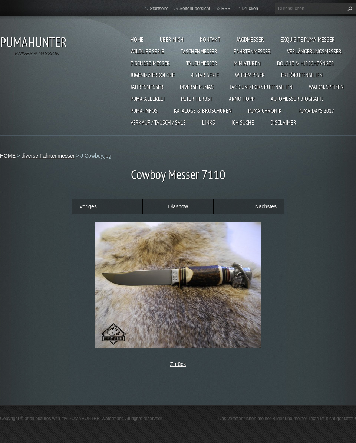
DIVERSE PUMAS (197, 86)
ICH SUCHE (242, 122)
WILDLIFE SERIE (147, 51)
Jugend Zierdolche (153, 75)
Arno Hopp (241, 98)
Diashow (178, 206)
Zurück (178, 364)
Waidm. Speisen (326, 86)
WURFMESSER (250, 75)
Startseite (158, 8)
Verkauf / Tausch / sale (158, 122)
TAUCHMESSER (201, 63)
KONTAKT (210, 39)
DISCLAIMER (283, 122)
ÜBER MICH (172, 39)
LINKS (208, 122)
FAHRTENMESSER (252, 51)
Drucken (249, 8)
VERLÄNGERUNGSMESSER (314, 51)
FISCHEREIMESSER (150, 63)
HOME (137, 39)
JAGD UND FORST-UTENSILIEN (261, 86)
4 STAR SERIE (205, 75)
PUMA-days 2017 (316, 110)
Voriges (88, 206)
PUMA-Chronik (265, 110)
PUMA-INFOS (144, 110)
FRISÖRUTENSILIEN (302, 75)
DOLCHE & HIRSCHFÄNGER (305, 63)
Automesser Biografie (297, 98)
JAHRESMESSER (147, 86)
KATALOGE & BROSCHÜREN (203, 110)
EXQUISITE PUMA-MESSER (307, 39)
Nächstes (266, 206)
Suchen (349, 8)
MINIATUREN (247, 63)
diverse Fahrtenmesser (48, 156)
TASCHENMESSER (199, 51)
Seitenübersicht (194, 8)
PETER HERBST (196, 98)
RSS (226, 8)
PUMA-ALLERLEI (148, 98)
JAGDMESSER (250, 39)
